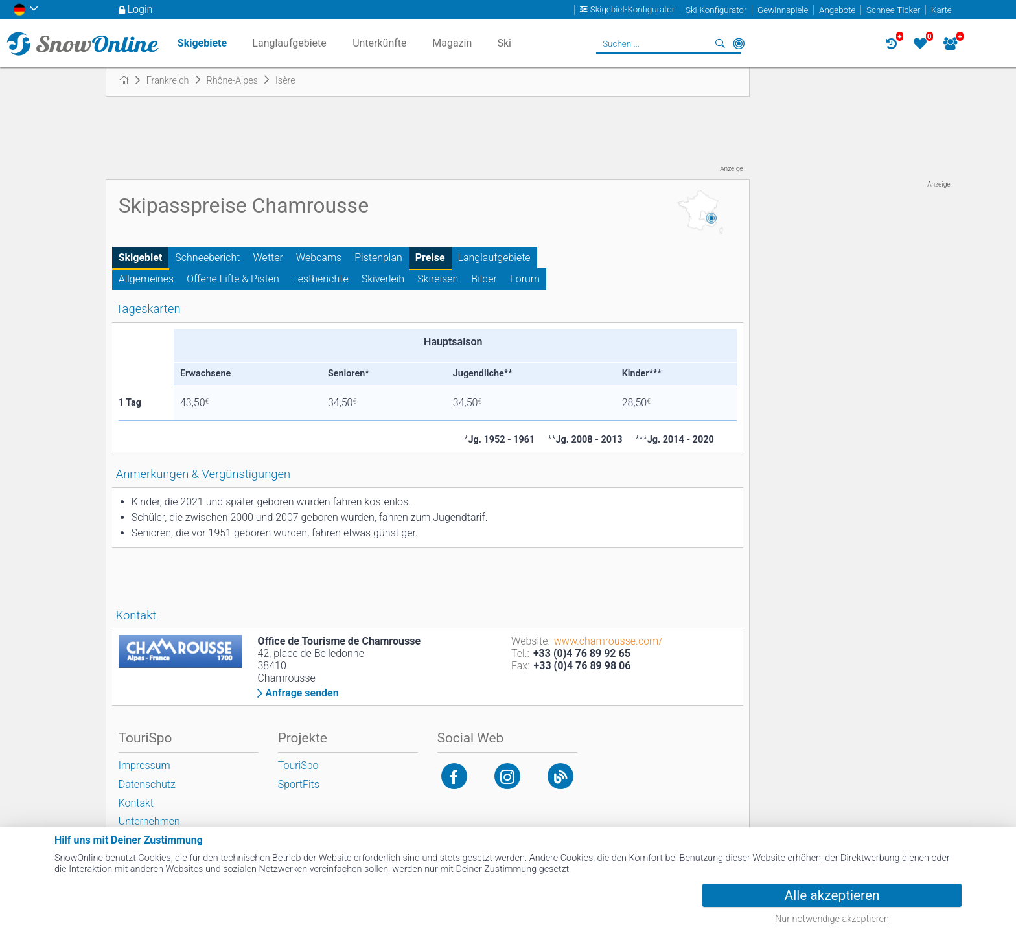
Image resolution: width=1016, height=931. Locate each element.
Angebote (837, 10)
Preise (430, 257)
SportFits (298, 784)
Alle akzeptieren (832, 895)
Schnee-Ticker (893, 10)
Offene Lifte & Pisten (233, 279)
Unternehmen (149, 821)
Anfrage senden (301, 693)
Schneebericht (207, 257)
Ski (504, 43)
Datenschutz (147, 784)
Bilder (484, 279)
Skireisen (437, 279)
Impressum (144, 765)
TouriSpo (298, 765)
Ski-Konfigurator (716, 10)
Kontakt (136, 803)
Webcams (318, 257)
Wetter (268, 257)
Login (140, 9)
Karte (941, 10)
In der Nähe (738, 43)
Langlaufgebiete (494, 257)
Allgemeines (146, 279)
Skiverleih (383, 279)
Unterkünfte (379, 43)
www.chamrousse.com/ (608, 641)
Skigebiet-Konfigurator (632, 10)
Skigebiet (141, 257)
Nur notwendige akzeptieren (832, 919)
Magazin (452, 43)
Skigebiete (202, 43)
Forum (525, 279)
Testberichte (320, 279)
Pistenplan (378, 257)
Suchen (720, 43)
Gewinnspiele (782, 10)
